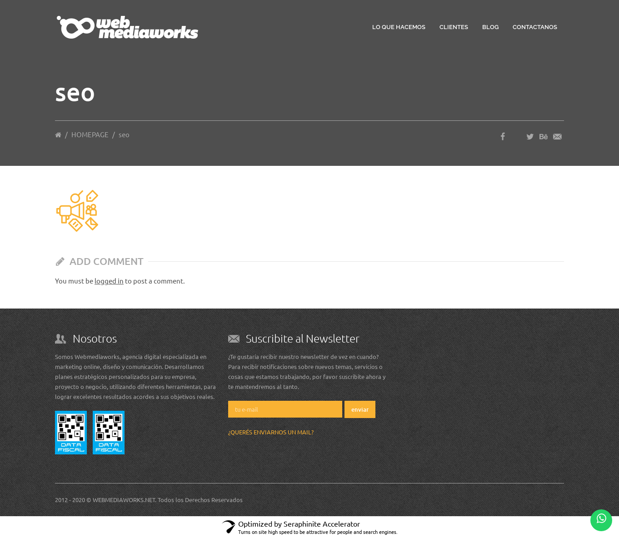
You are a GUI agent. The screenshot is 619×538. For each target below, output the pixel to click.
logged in (109, 280)
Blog (490, 27)
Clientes (453, 27)
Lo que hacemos (398, 27)
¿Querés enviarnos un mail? (271, 432)
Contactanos (535, 27)
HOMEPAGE (90, 134)
